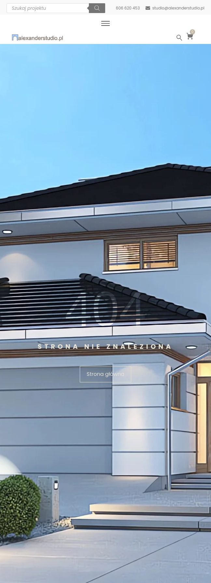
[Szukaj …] (179, 37)
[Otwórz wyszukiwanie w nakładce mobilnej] (56, 8)
